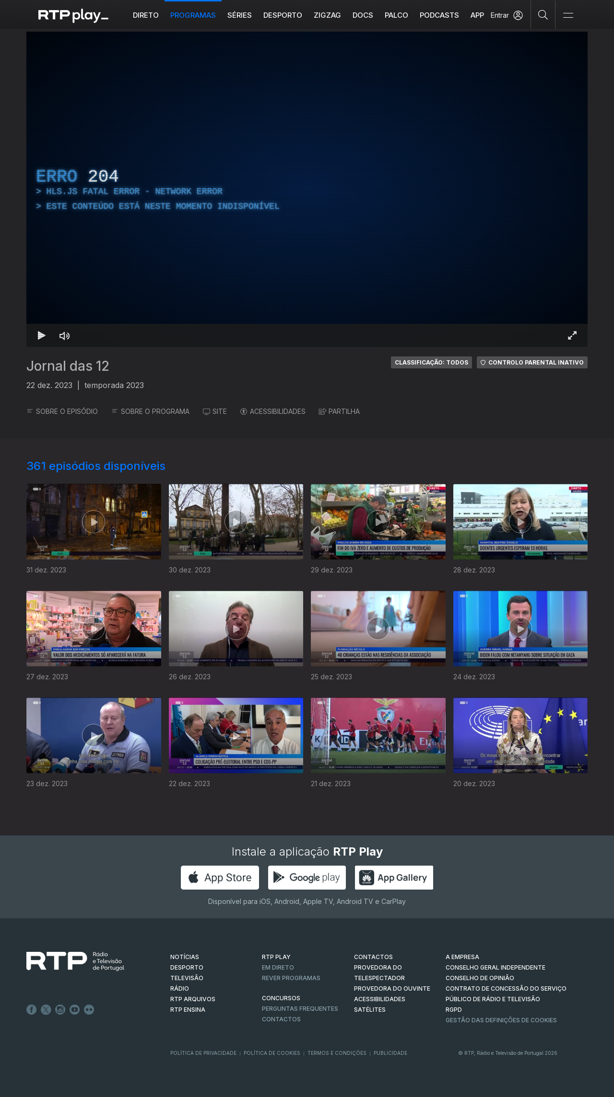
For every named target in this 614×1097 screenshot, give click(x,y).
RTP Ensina (187, 1009)
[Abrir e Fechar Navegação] (567, 15)
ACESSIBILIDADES (273, 411)
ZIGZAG (327, 15)
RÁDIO (179, 988)
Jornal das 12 (67, 366)
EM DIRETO (278, 967)
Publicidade (390, 1053)
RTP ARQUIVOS (192, 999)
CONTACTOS (373, 956)
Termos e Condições (336, 1053)
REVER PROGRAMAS (291, 978)
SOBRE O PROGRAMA (150, 411)
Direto (146, 15)
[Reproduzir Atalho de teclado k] (41, 335)
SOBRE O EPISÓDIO (62, 411)
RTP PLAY (276, 956)
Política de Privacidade (203, 1053)
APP (477, 15)
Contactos (281, 1019)
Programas (193, 15)
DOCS (363, 15)
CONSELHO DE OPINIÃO (480, 978)
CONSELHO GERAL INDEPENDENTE (495, 967)
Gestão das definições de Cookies (501, 1020)
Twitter (46, 1010)
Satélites (370, 1009)
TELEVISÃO (186, 978)
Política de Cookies (272, 1053)
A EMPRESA (462, 956)
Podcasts (439, 15)
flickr (89, 1010)
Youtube (75, 1010)
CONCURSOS (281, 998)
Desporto (282, 15)
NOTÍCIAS (184, 956)
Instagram (60, 1010)
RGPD (454, 1009)
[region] (307, 189)
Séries (239, 15)
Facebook (31, 1010)
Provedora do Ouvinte (392, 988)
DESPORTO (186, 967)
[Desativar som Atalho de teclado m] (64, 335)
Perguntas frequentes (300, 1008)
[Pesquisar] (543, 14)
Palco (396, 15)
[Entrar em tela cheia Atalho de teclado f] (572, 335)
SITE (215, 411)
